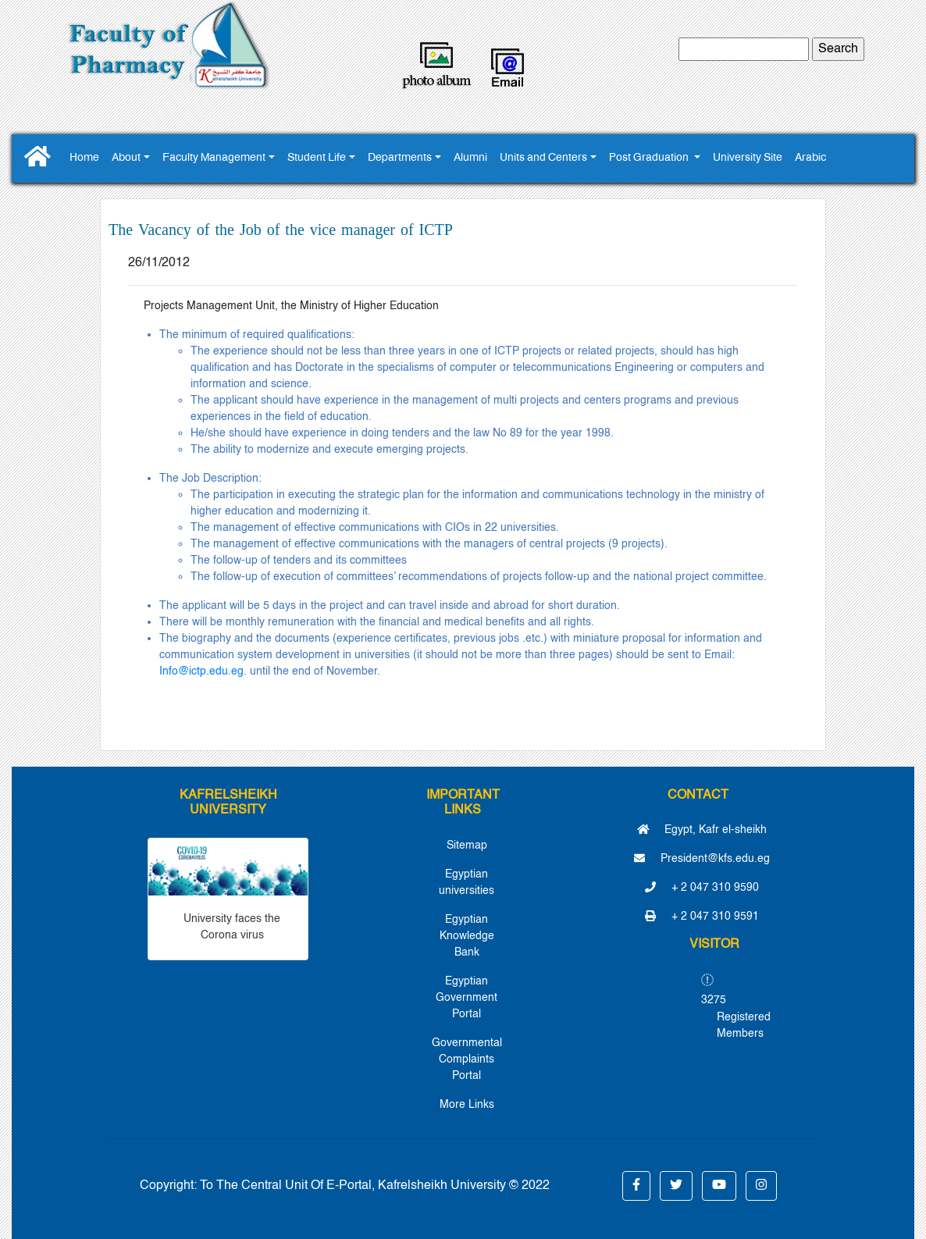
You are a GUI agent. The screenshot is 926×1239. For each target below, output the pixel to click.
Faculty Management (213, 158)
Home (84, 158)
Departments (400, 158)
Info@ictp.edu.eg (201, 671)
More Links (467, 1104)
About (126, 158)
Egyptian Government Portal (466, 998)
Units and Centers (543, 158)
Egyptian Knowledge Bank (467, 936)
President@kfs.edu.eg (702, 858)
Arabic (810, 158)
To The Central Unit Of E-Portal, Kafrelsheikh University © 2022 (375, 1186)
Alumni (470, 158)
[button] (636, 1186)
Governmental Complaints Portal (467, 1059)
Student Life (316, 158)
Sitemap (467, 845)
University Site (747, 158)
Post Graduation (650, 158)
